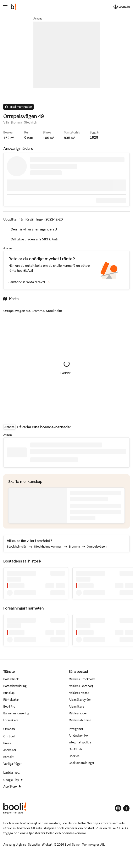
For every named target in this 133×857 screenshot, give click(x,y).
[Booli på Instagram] (118, 808)
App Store (12, 786)
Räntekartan (11, 700)
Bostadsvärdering (15, 686)
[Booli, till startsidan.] (14, 7)
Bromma (74, 546)
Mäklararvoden (78, 713)
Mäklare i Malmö (79, 693)
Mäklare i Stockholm (82, 679)
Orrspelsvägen (96, 546)
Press (7, 743)
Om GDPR (75, 749)
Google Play (13, 780)
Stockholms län (17, 546)
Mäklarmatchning (80, 720)
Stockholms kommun (48, 546)
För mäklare (10, 720)
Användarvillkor (79, 735)
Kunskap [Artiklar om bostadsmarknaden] (9, 693)
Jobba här (9, 750)
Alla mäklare (76, 706)
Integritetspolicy (80, 742)
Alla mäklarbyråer (80, 700)
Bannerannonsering (16, 713)
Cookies (74, 756)
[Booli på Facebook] (126, 808)
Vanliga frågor (12, 764)
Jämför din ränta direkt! (29, 282)
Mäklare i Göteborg (81, 686)
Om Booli (9, 736)
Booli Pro (9, 706)
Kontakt (8, 757)
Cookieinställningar (81, 763)
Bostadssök (11, 679)
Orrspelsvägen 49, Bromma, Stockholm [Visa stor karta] (32, 311)
